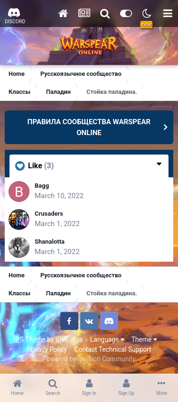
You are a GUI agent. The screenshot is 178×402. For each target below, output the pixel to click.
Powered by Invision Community (88, 359)
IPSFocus (69, 339)
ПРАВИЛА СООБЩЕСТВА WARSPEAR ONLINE (89, 127)
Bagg (42, 185)
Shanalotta (50, 241)
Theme (144, 339)
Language (107, 339)
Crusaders (49, 213)
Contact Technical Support (112, 349)
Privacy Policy (47, 349)
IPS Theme (29, 339)
